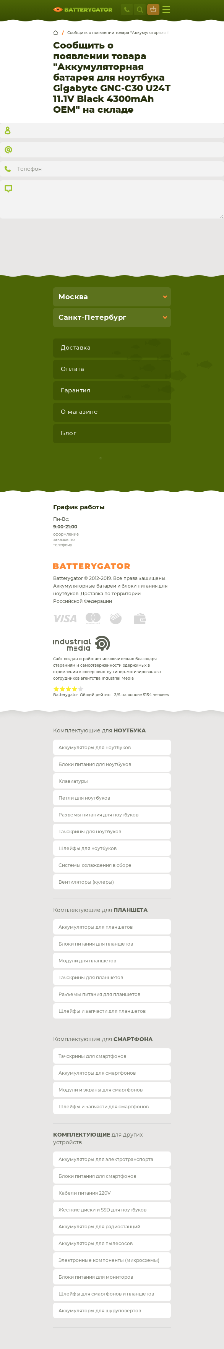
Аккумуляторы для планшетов (95, 927)
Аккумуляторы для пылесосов (95, 1243)
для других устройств (98, 1138)
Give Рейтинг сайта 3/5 (68, 689)
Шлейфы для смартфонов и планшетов (106, 1294)
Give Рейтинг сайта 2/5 (62, 689)
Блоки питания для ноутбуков (94, 764)
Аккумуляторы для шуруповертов (99, 1311)
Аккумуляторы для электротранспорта (105, 1159)
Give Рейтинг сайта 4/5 (74, 689)
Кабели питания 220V (84, 1193)
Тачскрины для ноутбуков (89, 831)
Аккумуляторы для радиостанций (99, 1226)
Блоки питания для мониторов (95, 1277)
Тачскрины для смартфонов (92, 1056)
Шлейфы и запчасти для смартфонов (103, 1106)
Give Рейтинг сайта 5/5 (81, 689)
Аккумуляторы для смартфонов (97, 1073)
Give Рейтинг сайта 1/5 (56, 689)
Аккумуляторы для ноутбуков (94, 747)
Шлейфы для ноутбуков (87, 848)
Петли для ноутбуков (84, 798)
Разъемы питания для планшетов (99, 994)
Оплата (72, 369)
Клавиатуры (73, 781)
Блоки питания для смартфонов (97, 1176)
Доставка (76, 348)
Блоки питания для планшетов (95, 944)
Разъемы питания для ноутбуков (98, 815)
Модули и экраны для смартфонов (100, 1090)
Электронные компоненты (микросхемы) (108, 1260)
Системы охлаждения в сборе (94, 865)
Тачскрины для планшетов (90, 977)
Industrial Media (81, 643)
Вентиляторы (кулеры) (86, 882)
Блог (68, 433)
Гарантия (75, 391)
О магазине (79, 412)
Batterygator (106, 566)
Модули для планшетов (87, 961)
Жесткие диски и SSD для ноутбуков (102, 1210)
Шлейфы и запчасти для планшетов (102, 1011)
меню (166, 9)
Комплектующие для (99, 731)
